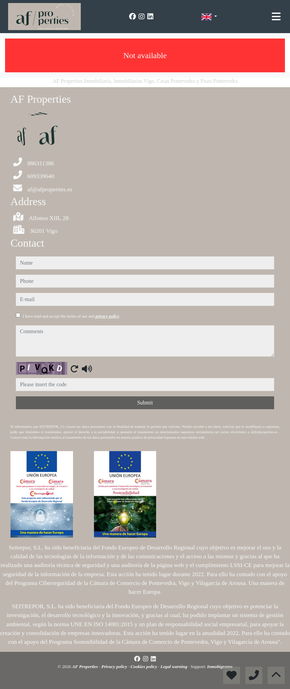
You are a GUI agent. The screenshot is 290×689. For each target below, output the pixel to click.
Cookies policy (144, 666)
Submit (145, 402)
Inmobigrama (220, 666)
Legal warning (175, 666)
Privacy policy (114, 666)
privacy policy (107, 316)
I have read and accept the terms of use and (71, 316)
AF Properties (85, 666)
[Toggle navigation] (276, 16)
